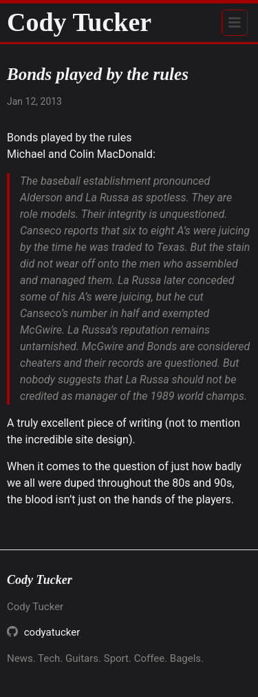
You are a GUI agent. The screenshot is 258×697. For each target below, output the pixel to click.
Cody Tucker (79, 22)
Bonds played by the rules (69, 137)
